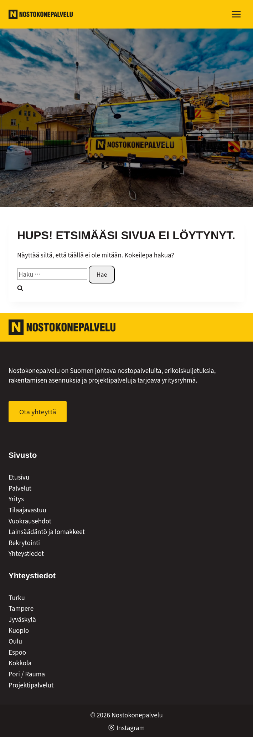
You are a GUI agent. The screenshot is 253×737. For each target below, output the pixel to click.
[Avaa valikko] (236, 14)
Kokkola (20, 662)
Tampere (21, 608)
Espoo (17, 652)
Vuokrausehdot (30, 520)
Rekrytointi (24, 542)
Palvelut (20, 487)
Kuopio (19, 630)
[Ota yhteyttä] (38, 411)
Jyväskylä (22, 619)
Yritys (16, 498)
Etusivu (19, 476)
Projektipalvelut (31, 684)
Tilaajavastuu (27, 509)
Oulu (15, 640)
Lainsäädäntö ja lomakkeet (47, 531)
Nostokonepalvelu (137, 714)
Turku (17, 597)
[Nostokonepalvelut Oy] (62, 327)
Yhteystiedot (26, 553)
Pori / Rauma (27, 673)
